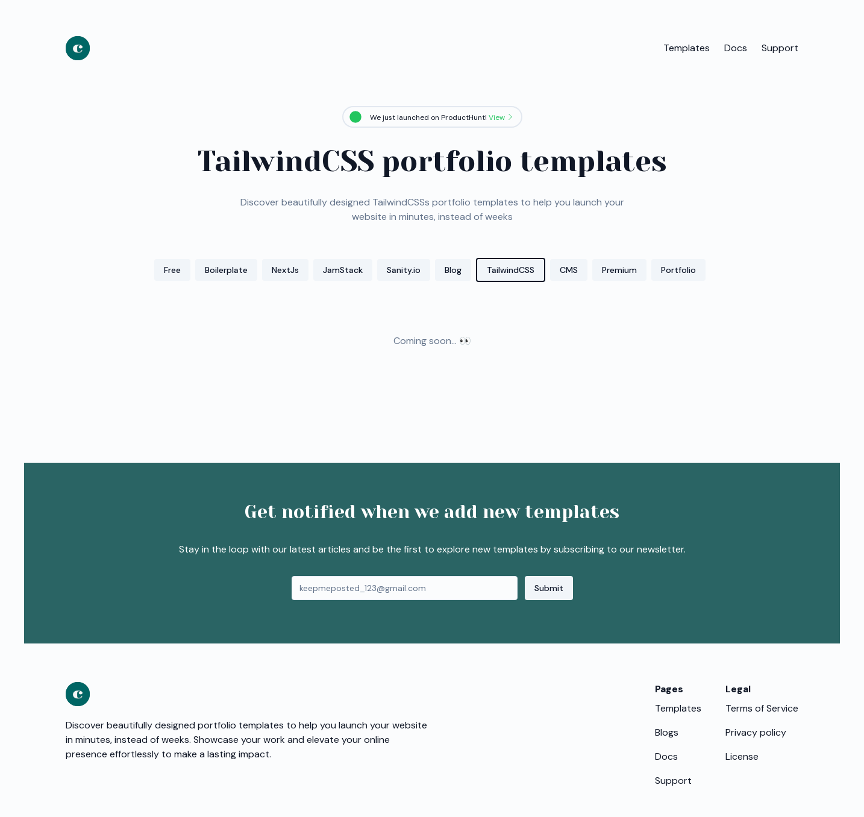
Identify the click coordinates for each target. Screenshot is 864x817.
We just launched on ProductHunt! (442, 117)
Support (780, 48)
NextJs (285, 270)
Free (172, 270)
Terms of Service (761, 708)
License (742, 756)
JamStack (343, 270)
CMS (569, 270)
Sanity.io (404, 270)
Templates (686, 48)
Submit (548, 588)
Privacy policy (755, 732)
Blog (453, 270)
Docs (735, 48)
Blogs (666, 732)
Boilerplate (226, 270)
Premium (619, 270)
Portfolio (678, 270)
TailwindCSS (510, 270)
